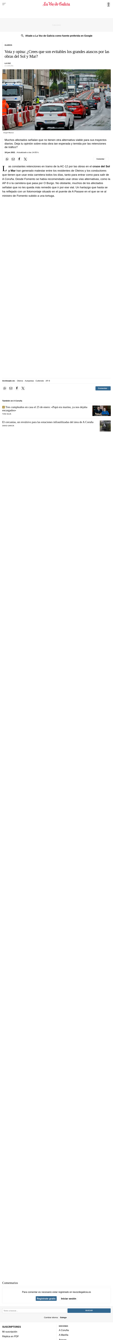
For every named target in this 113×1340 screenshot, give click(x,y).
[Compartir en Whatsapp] (7, 159)
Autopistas (29, 381)
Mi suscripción (9, 1331)
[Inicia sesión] (108, 4)
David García (8, 426)
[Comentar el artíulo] (101, 159)
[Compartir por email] (13, 159)
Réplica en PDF (10, 1336)
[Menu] (4, 4)
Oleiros (20, 381)
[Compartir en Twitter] (25, 159)
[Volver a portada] (56, 4)
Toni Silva (6, 414)
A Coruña (64, 1330)
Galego (63, 1317)
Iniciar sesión (68, 1298)
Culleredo (40, 381)
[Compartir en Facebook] (19, 159)
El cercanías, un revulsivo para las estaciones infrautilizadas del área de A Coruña (47, 422)
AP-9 (48, 381)
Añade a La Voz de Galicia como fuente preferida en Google (58, 35)
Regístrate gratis (46, 1298)
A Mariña (63, 1335)
